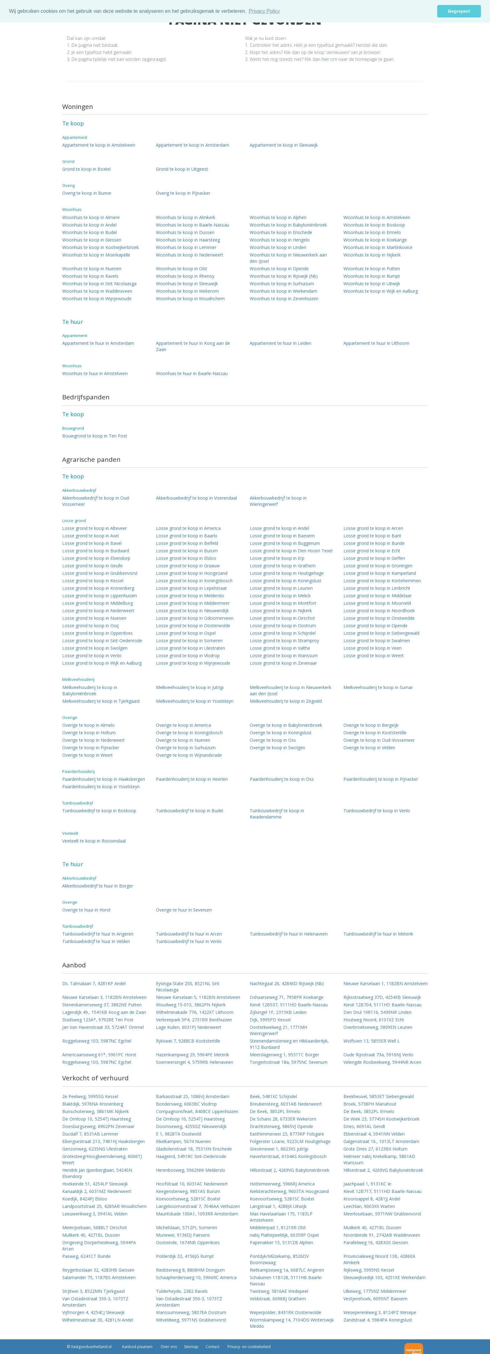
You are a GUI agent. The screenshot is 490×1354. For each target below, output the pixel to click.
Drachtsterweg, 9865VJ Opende (281, 1126)
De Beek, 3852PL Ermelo (275, 1111)
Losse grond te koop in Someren (189, 640)
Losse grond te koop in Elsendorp (96, 558)
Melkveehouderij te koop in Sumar (378, 687)
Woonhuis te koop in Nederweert (189, 255)
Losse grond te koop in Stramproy (284, 640)
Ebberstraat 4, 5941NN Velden (374, 1134)
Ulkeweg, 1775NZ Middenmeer (374, 1291)
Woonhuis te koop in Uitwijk (371, 283)
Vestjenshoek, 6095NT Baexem (375, 1299)
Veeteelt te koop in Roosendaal (94, 841)
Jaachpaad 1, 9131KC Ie (367, 1184)
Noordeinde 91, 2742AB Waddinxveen (381, 1235)
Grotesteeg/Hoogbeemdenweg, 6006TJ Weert (102, 1159)
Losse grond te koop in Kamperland (379, 573)
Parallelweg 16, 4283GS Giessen (375, 1242)
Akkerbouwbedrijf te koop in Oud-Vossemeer (96, 501)
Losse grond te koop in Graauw (188, 566)
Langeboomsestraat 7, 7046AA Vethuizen (198, 1206)
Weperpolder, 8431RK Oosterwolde (285, 1312)
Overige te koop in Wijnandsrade (189, 755)
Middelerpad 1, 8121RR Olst (278, 1227)
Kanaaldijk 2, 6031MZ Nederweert (96, 1191)
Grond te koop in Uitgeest (182, 169)
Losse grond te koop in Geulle (92, 566)
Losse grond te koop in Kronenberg (98, 588)
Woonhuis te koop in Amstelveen (376, 217)
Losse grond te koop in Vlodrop (188, 655)
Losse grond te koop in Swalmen (376, 640)
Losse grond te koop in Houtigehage (287, 573)
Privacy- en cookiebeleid (249, 1346)
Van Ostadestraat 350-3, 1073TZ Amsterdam (95, 1302)
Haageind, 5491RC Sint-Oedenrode (191, 1156)
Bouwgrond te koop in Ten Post (94, 436)
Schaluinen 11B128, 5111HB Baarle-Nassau (286, 1280)
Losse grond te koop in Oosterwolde (193, 625)
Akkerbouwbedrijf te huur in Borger (97, 886)
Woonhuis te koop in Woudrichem (190, 298)
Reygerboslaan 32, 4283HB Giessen (98, 1270)
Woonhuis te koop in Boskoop (374, 225)
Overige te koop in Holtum (89, 733)
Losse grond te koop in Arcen (373, 528)
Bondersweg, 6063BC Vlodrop (186, 1104)
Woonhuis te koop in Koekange (375, 240)
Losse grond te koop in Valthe (280, 648)
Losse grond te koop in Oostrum (283, 625)
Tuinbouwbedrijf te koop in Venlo (376, 811)
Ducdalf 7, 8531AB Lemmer (90, 1134)
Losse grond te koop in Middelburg (97, 603)
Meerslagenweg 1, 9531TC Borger (284, 1055)
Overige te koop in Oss (273, 740)
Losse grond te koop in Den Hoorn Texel (291, 551)
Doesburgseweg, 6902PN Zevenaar (98, 1126)
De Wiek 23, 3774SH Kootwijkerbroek (381, 1119)
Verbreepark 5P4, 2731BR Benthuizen (194, 1020)
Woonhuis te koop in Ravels (90, 276)
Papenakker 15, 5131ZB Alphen (281, 1242)
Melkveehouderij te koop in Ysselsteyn (194, 701)
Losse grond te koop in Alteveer (94, 528)
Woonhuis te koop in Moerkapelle (96, 255)
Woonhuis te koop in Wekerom (187, 291)
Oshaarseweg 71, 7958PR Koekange (286, 997)
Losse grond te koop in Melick (280, 596)
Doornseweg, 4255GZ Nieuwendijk (191, 1126)
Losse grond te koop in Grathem (283, 566)
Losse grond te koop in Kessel (92, 581)
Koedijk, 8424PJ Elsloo (84, 1199)
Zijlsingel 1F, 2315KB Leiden (278, 1012)
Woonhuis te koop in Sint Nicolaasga (99, 283)
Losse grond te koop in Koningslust (285, 581)
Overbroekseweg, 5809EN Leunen (377, 1027)
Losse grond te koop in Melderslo (190, 596)
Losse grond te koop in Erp (277, 558)
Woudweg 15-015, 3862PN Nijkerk (191, 1005)
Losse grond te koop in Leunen (281, 588)
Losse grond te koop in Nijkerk (281, 610)
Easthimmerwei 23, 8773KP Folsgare (287, 1134)
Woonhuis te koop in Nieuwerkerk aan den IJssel (288, 258)
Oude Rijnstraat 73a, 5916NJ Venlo (378, 1055)
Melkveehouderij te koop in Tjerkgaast (101, 701)
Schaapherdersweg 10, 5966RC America (196, 1277)
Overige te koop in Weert (87, 755)
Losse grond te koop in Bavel (92, 543)
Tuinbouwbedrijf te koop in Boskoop (99, 811)
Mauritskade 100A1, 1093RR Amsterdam (197, 1214)
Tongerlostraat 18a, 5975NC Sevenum (289, 1062)
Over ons (168, 1346)
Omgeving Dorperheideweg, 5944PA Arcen (99, 1245)
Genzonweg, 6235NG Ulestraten (95, 1149)
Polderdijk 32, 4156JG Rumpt (185, 1256)
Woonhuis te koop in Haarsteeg (188, 240)
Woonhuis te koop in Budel (89, 232)
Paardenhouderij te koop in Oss (282, 779)
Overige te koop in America (183, 725)
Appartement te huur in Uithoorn (376, 343)
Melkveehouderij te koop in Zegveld (286, 701)
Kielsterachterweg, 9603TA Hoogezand (289, 1191)
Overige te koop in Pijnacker (90, 747)
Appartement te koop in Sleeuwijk (284, 145)
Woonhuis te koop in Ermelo (372, 232)
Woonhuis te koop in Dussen (185, 232)
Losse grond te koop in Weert (373, 655)
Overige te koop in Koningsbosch (189, 733)
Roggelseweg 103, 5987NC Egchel (96, 1041)
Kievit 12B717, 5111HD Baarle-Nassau (382, 1191)
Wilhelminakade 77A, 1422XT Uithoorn (194, 1012)
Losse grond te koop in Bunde (374, 543)
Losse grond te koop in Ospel (186, 633)
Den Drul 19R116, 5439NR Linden (377, 1012)
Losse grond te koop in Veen (372, 648)
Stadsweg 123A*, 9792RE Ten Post (97, 1020)
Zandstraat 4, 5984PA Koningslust (377, 1320)
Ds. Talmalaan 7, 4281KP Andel (94, 983)
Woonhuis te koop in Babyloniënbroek (288, 225)
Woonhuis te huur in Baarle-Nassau (192, 373)
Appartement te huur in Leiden (280, 343)
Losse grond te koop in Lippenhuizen (99, 596)
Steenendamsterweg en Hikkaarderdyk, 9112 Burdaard (289, 1044)
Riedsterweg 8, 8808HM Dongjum (190, 1270)
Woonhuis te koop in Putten (371, 268)
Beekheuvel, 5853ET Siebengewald (378, 1096)
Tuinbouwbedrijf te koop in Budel (189, 811)
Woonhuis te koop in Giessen (91, 240)
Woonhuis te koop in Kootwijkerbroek (100, 247)
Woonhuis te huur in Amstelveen (95, 373)
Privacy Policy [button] (264, 11)
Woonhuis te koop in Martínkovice (377, 247)
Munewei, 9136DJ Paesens (183, 1235)
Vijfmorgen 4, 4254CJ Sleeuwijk (93, 1312)
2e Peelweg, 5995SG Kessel (90, 1096)
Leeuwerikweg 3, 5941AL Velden (95, 1214)
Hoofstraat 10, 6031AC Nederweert (192, 1184)
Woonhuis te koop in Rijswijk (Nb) (284, 276)
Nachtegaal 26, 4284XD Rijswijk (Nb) (287, 983)
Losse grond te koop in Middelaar (377, 596)
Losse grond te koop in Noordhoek (379, 610)
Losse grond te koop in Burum (187, 551)
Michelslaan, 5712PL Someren (186, 1227)
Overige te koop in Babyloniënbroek (286, 725)
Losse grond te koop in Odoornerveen (194, 618)
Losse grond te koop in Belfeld (187, 543)
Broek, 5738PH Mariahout (369, 1104)
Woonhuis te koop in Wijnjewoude (97, 298)
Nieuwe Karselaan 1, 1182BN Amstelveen (385, 983)
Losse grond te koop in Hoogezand (192, 573)
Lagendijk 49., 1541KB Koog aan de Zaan (104, 1012)
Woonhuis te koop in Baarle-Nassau (192, 225)
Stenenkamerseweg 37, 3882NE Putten (102, 1005)
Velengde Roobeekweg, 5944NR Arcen (382, 1062)
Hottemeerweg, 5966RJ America (282, 1184)
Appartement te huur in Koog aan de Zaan (193, 346)
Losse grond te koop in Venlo (92, 655)
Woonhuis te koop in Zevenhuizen (284, 298)
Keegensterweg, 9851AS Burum (188, 1191)
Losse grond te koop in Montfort (283, 603)
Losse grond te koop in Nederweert (98, 610)
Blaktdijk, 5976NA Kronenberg (92, 1104)
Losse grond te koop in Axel (90, 536)
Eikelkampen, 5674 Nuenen (183, 1141)
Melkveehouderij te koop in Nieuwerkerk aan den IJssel (290, 690)
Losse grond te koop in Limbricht (376, 588)
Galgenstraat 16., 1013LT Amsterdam (381, 1141)
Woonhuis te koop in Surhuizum (282, 283)
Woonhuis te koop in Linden (278, 247)
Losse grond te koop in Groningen (377, 566)
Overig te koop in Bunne (86, 193)
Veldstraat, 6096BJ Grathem (278, 1299)
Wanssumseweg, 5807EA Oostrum (191, 1312)
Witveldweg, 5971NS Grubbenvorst (191, 1320)
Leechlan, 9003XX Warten (369, 1206)
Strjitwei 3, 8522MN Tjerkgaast (93, 1291)
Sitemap (191, 1346)
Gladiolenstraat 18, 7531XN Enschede (194, 1149)
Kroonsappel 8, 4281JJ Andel (371, 1199)
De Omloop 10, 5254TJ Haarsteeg (96, 1119)
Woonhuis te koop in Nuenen (91, 268)
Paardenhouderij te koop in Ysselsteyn (101, 786)
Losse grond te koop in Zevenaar (283, 663)
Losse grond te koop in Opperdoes (97, 633)
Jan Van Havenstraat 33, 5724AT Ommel (103, 1027)
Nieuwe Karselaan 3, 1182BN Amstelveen (104, 997)
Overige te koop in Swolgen (277, 747)
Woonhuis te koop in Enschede (281, 232)
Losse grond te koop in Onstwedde (379, 618)
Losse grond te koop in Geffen (374, 558)
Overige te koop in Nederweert (93, 740)
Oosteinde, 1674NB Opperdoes (188, 1242)
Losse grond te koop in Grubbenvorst (100, 573)
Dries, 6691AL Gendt (364, 1126)
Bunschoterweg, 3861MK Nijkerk (95, 1111)
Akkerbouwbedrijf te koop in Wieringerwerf (278, 501)
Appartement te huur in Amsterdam (98, 343)
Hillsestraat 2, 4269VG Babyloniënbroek (289, 1170)
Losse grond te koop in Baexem (282, 536)
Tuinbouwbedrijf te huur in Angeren (97, 934)
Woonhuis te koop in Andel (89, 225)
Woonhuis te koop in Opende (279, 268)
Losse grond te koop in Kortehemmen (382, 581)
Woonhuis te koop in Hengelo (280, 240)
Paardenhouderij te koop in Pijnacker (380, 779)
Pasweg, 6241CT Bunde (86, 1256)
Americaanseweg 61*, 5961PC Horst (99, 1055)
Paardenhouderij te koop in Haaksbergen (103, 779)
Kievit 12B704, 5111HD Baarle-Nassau (382, 1005)
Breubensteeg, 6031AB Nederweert (286, 1104)
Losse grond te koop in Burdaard (95, 551)
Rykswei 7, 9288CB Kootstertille (188, 1041)
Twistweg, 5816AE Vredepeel (279, 1291)
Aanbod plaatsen (137, 1346)
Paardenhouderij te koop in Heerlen (192, 779)
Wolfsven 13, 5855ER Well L (371, 1041)
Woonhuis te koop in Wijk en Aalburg (380, 291)
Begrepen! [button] (459, 11)
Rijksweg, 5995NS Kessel (368, 1270)
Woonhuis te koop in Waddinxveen (97, 291)
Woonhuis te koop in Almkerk (185, 217)
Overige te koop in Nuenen (183, 740)
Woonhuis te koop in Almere (91, 217)
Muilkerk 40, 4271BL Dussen (372, 1227)
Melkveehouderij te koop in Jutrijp (190, 687)
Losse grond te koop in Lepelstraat (191, 588)
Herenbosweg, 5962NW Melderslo (190, 1170)
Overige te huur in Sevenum (184, 910)
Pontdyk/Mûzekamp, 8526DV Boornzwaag (279, 1259)
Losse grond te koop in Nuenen (94, 618)
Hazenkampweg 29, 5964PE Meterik (192, 1055)
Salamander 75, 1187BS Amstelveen (99, 1277)
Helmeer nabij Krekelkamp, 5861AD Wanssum (379, 1159)
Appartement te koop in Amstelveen (98, 145)
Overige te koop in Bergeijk (370, 725)
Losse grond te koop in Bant (372, 536)
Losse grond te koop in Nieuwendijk (192, 610)
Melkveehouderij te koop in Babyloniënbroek (89, 690)
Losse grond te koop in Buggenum (285, 543)
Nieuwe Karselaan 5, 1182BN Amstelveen (198, 997)
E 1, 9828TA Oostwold (178, 1134)
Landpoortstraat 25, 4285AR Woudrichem (104, 1206)
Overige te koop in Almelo (88, 725)
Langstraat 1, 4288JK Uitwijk (278, 1206)
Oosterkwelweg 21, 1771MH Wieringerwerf (278, 1030)
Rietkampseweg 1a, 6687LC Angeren (287, 1270)
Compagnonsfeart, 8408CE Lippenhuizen (197, 1111)
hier (325, 59)
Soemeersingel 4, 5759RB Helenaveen (194, 1062)
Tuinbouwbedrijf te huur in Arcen (189, 934)
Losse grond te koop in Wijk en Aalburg (102, 663)
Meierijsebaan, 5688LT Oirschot (94, 1227)
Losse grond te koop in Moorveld (377, 603)
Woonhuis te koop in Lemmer (186, 247)
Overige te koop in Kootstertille (375, 733)
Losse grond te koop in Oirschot (282, 618)
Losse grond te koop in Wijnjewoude (193, 663)
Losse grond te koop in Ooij (90, 625)
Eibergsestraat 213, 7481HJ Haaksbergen (103, 1141)
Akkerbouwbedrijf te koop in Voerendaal (196, 498)
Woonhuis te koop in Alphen (278, 217)
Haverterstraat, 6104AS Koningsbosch (288, 1156)
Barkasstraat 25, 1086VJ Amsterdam (192, 1096)
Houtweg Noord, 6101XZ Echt (373, 1020)
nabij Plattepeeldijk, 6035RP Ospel (284, 1235)
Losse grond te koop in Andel (279, 528)
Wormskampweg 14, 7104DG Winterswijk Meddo (292, 1323)
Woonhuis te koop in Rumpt (371, 276)
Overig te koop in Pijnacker (183, 193)
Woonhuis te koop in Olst (181, 268)
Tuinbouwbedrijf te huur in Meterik (378, 934)
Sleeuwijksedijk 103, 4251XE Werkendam (384, 1277)
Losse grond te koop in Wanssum (284, 655)
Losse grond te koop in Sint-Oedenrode (102, 640)
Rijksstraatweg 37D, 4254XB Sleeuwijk (382, 997)
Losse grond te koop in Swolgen (95, 648)
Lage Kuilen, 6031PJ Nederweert (188, 1027)
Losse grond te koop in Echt (371, 551)
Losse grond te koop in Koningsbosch (194, 581)
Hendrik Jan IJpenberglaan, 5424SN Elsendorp (97, 1173)
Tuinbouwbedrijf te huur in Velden (96, 941)
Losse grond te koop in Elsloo (186, 558)
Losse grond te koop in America (188, 528)
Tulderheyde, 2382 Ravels (182, 1291)
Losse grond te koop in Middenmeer (193, 603)
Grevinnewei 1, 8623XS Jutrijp (279, 1149)
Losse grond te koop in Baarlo (187, 536)
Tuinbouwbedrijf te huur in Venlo (189, 941)
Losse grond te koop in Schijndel (283, 633)
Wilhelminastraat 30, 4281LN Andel (97, 1320)
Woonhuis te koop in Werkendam (283, 291)
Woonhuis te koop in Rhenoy (185, 276)
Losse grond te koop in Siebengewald (381, 633)
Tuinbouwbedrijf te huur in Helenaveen (289, 934)
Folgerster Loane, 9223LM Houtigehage (290, 1141)
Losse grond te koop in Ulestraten (190, 648)
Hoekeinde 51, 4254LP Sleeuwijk (95, 1184)
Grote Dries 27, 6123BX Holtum (375, 1149)
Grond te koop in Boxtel (86, 169)
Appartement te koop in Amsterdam (192, 145)
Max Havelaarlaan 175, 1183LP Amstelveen (281, 1217)
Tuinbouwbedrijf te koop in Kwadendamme (277, 814)
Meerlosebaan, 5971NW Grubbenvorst (382, 1214)
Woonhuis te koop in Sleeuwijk (187, 283)
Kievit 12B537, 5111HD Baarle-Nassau (289, 1005)
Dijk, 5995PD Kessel (270, 1020)
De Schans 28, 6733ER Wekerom (283, 1119)
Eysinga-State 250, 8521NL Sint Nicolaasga (187, 986)
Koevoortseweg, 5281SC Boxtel (188, 1199)
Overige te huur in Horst (86, 910)
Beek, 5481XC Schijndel (273, 1096)
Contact (212, 1346)
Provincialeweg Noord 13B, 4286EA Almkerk (379, 1259)
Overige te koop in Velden (369, 747)
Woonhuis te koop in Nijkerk (372, 255)
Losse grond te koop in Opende (375, 625)
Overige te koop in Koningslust (281, 733)
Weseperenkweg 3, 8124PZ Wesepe (379, 1312)
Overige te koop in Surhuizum (186, 747)
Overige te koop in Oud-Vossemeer (379, 740)
